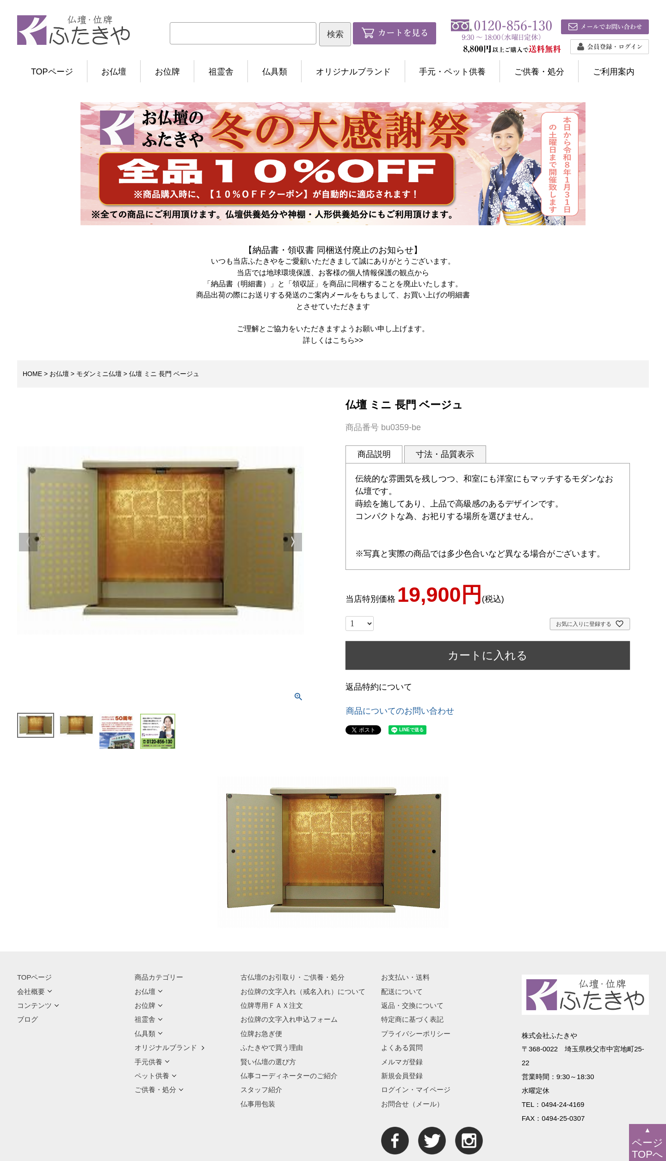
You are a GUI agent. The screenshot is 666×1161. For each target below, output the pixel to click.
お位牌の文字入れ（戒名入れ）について (302, 991)
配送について (402, 991)
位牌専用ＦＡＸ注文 (271, 1005)
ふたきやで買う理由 (271, 1047)
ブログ (27, 1019)
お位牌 (167, 71)
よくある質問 (402, 1047)
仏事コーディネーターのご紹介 (289, 1076)
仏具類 (274, 71)
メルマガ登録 (402, 1062)
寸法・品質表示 (445, 454)
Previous (28, 542)
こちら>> (348, 340)
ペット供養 (156, 1076)
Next (293, 542)
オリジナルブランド (353, 71)
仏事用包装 (257, 1104)
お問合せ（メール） (412, 1104)
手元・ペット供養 (452, 71)
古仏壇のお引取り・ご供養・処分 (292, 977)
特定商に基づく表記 (412, 1019)
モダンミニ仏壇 (99, 373)
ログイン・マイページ (415, 1089)
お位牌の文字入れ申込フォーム (289, 1019)
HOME (32, 373)
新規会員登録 (402, 1076)
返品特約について (378, 687)
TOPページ (52, 71)
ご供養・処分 (539, 71)
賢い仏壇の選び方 (268, 1062)
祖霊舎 (221, 71)
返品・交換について (412, 1005)
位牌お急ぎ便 (261, 1033)
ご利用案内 (614, 71)
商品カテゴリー (159, 977)
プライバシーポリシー (415, 1033)
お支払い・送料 (405, 977)
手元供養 (152, 1062)
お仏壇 (113, 71)
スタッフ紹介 (261, 1089)
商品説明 (374, 454)
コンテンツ (38, 1005)
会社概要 (34, 991)
